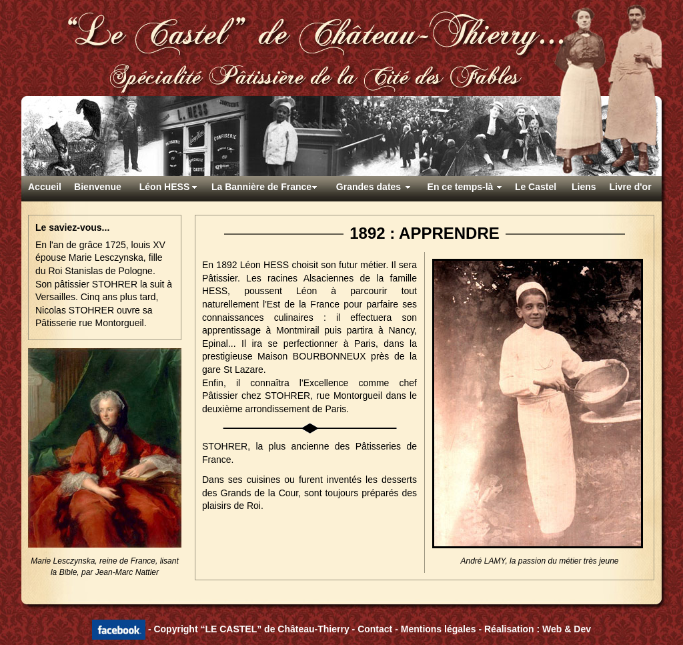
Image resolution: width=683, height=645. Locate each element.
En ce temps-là (461, 186)
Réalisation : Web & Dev (537, 628)
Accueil (44, 186)
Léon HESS (164, 186)
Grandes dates (368, 186)
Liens (584, 186)
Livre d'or (630, 186)
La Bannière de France (261, 186)
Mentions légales (438, 628)
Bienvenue (97, 186)
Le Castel (535, 186)
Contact (375, 628)
